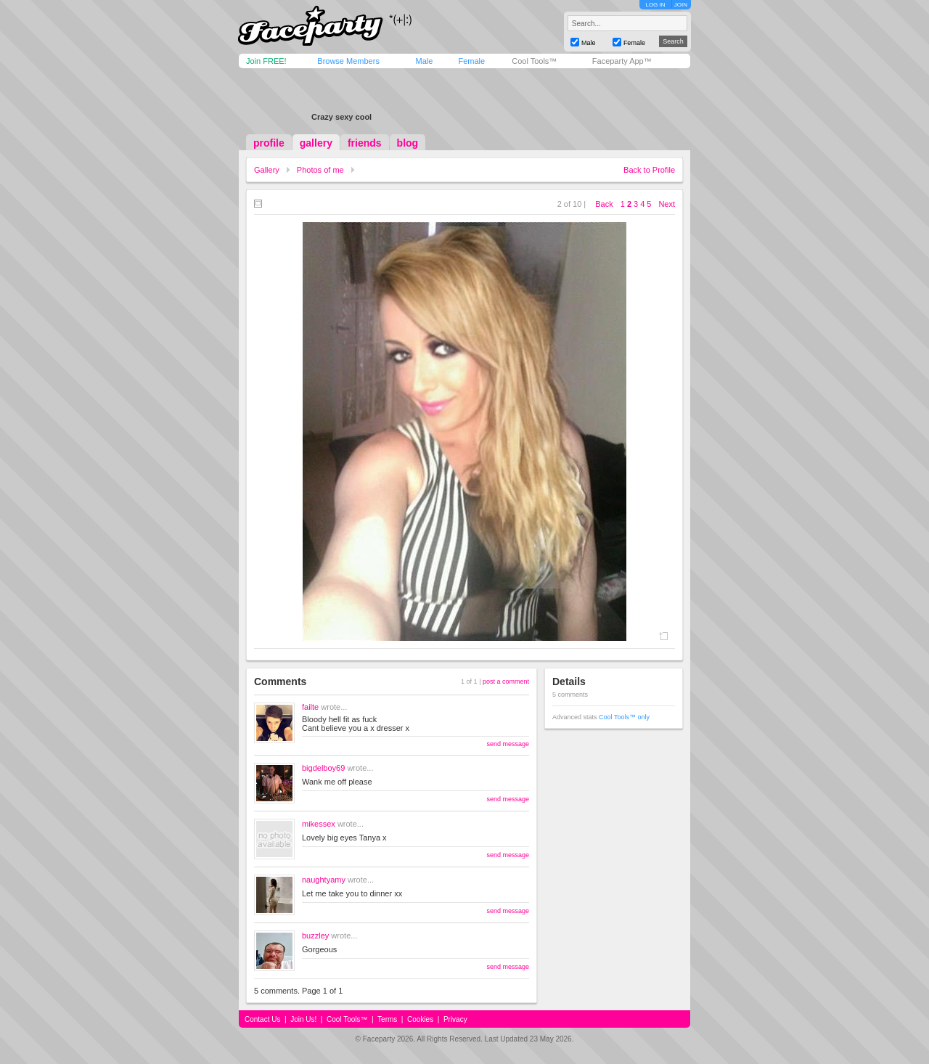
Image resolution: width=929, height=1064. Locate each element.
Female (471, 61)
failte (310, 707)
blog (408, 143)
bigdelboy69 (323, 768)
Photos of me (320, 169)
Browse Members (348, 61)
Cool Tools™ (534, 61)
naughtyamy (323, 879)
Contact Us (262, 1019)
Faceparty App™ (622, 61)
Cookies (420, 1019)
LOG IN (655, 4)
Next (666, 204)
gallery (316, 143)
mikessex (318, 823)
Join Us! (303, 1019)
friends (365, 143)
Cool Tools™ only (624, 717)
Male (424, 61)
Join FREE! (266, 61)
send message (507, 744)
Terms (387, 1019)
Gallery (266, 169)
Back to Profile (649, 169)
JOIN (680, 4)
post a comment (506, 681)
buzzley (315, 935)
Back (604, 204)
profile (269, 143)
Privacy (455, 1019)
